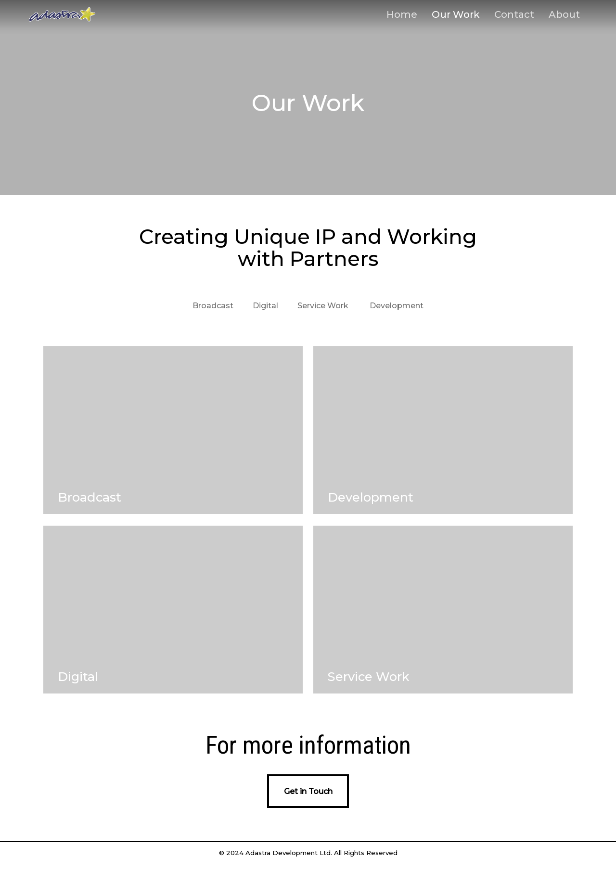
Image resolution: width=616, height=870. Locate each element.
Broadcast (212, 305)
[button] (308, 791)
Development (397, 305)
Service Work (322, 305)
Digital (265, 305)
